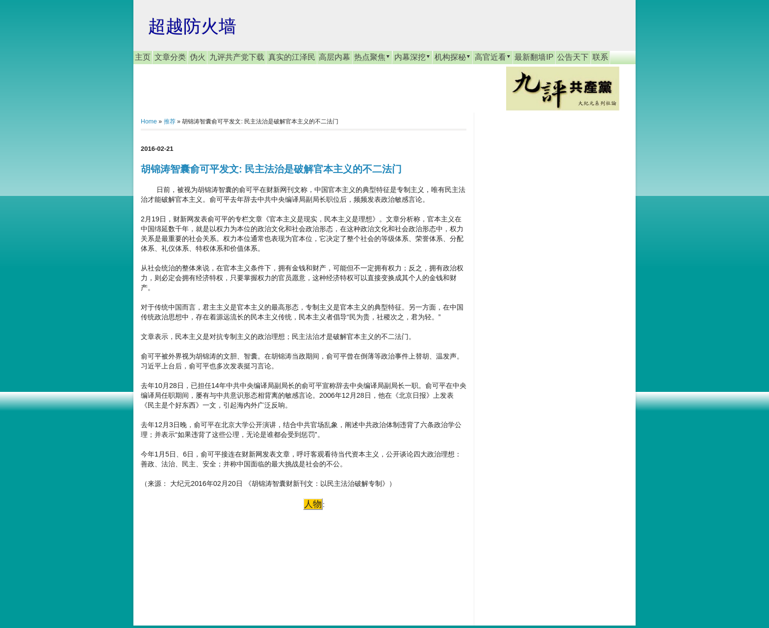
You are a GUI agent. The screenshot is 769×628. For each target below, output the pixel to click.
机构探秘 (453, 56)
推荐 (170, 121)
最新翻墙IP (533, 57)
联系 (600, 57)
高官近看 (493, 56)
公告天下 (573, 57)
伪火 (197, 57)
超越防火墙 (192, 26)
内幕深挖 (412, 56)
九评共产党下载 (236, 57)
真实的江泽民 (291, 57)
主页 (143, 57)
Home (149, 121)
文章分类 (170, 57)
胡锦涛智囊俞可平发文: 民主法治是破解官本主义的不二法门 (271, 169)
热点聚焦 (372, 56)
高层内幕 (334, 57)
